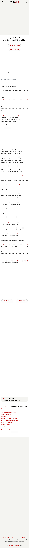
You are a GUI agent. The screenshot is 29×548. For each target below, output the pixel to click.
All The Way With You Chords (9, 418)
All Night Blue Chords (7, 414)
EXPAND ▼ (14, 432)
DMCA (18, 537)
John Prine (6, 406)
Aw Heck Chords (5, 424)
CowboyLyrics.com (14, 545)
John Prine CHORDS (7, 301)
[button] (2, 2)
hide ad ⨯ (7, 127)
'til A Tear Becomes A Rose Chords (10, 408)
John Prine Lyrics (14, 49)
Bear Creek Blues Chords (8, 428)
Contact (13, 537)
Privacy (24, 537)
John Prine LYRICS (22, 301)
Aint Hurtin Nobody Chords (8, 412)
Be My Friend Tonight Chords (9, 426)
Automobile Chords (6, 422)
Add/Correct (6, 537)
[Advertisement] (14, 19)
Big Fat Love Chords (6, 430)
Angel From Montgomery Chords (10, 420)
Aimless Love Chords (7, 410)
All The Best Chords (6, 416)
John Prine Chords (14, 45)
